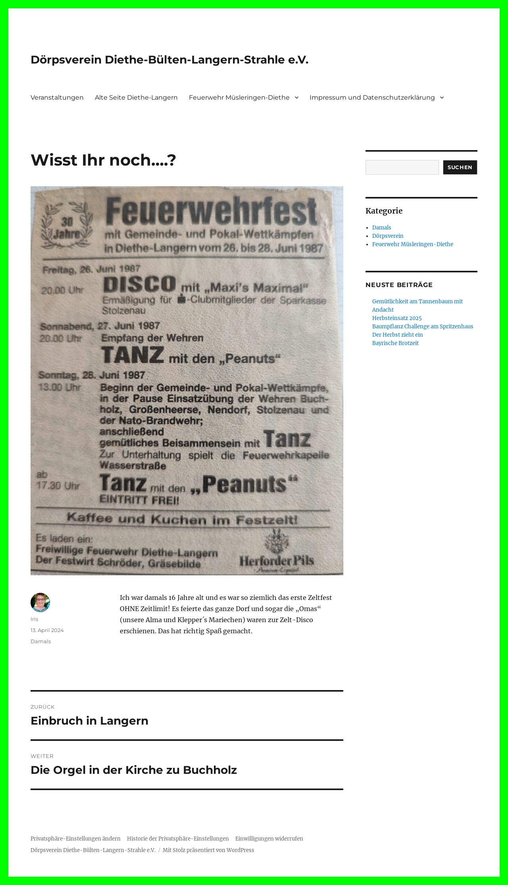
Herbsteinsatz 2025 (397, 318)
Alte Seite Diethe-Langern (136, 97)
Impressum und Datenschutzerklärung (372, 97)
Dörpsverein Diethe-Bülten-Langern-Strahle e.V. (169, 59)
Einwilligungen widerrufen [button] (269, 838)
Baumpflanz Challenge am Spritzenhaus (422, 326)
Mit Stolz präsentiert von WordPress (208, 850)
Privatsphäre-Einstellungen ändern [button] (76, 838)
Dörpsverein (388, 236)
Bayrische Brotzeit (395, 343)
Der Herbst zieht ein (397, 335)
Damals (41, 641)
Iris (34, 619)
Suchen (460, 167)
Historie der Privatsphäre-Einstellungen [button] (178, 838)
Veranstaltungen (57, 97)
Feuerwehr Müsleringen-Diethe (239, 97)
